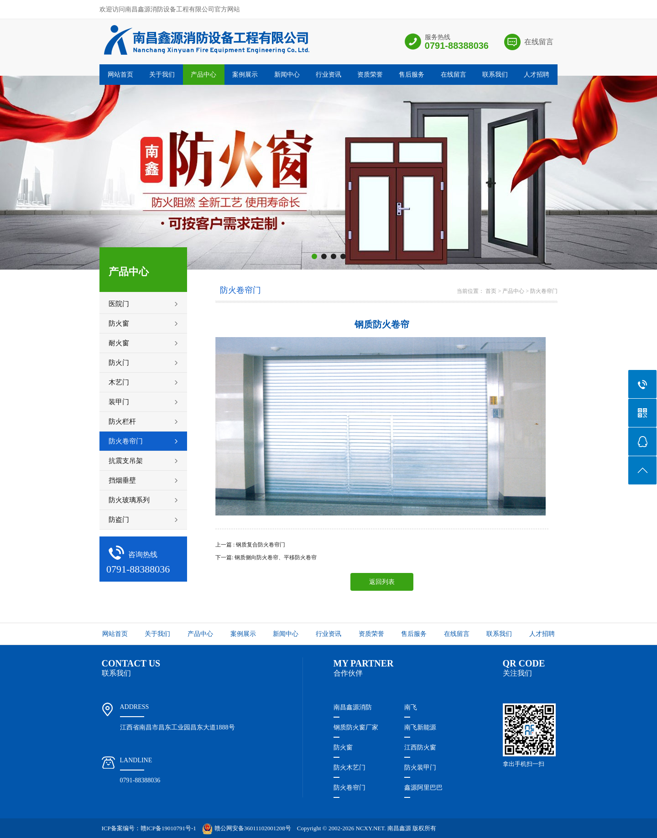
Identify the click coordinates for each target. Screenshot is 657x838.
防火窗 (343, 747)
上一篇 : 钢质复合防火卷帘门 (250, 544)
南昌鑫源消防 (353, 707)
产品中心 (203, 74)
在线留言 (538, 42)
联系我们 (495, 74)
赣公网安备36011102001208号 (246, 828)
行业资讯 (328, 74)
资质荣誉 (370, 74)
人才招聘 (536, 74)
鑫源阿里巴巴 (423, 787)
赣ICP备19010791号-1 (168, 828)
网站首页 (120, 74)
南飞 (410, 707)
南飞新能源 (420, 727)
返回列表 (382, 581)
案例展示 (245, 74)
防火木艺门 (349, 767)
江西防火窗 (420, 747)
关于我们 (162, 74)
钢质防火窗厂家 (356, 727)
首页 (490, 291)
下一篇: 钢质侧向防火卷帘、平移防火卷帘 (266, 557)
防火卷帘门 (544, 291)
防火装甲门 (420, 767)
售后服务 (411, 74)
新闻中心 (287, 74)
